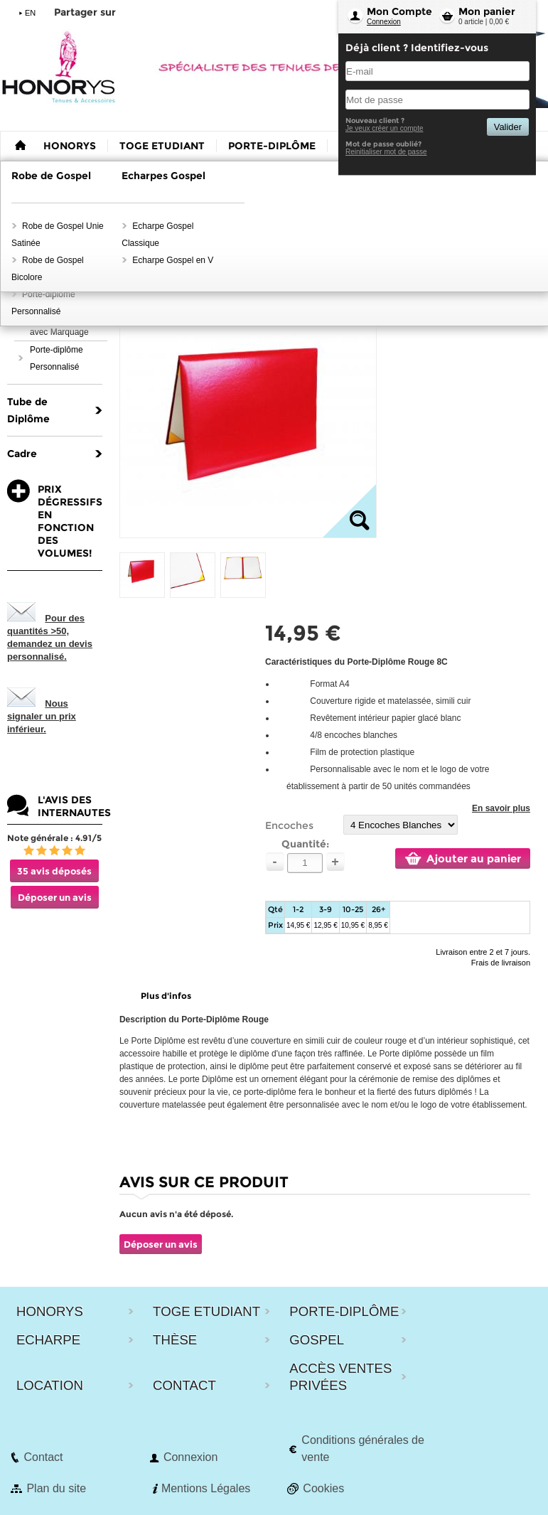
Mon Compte (399, 11)
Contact (43, 1457)
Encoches (289, 825)
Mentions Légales (205, 1488)
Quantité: (305, 843)
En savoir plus (501, 808)
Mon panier (486, 11)
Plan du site (56, 1488)
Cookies (323, 1488)
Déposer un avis (55, 897)
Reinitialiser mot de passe (386, 152)
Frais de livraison (500, 962)
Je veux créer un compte (384, 128)
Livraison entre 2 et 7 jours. (483, 952)
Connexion (384, 22)
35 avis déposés (54, 871)
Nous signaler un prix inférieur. (41, 716)
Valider (508, 127)
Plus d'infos (166, 995)
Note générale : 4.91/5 (54, 838)
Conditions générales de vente (362, 1448)
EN (30, 13)
